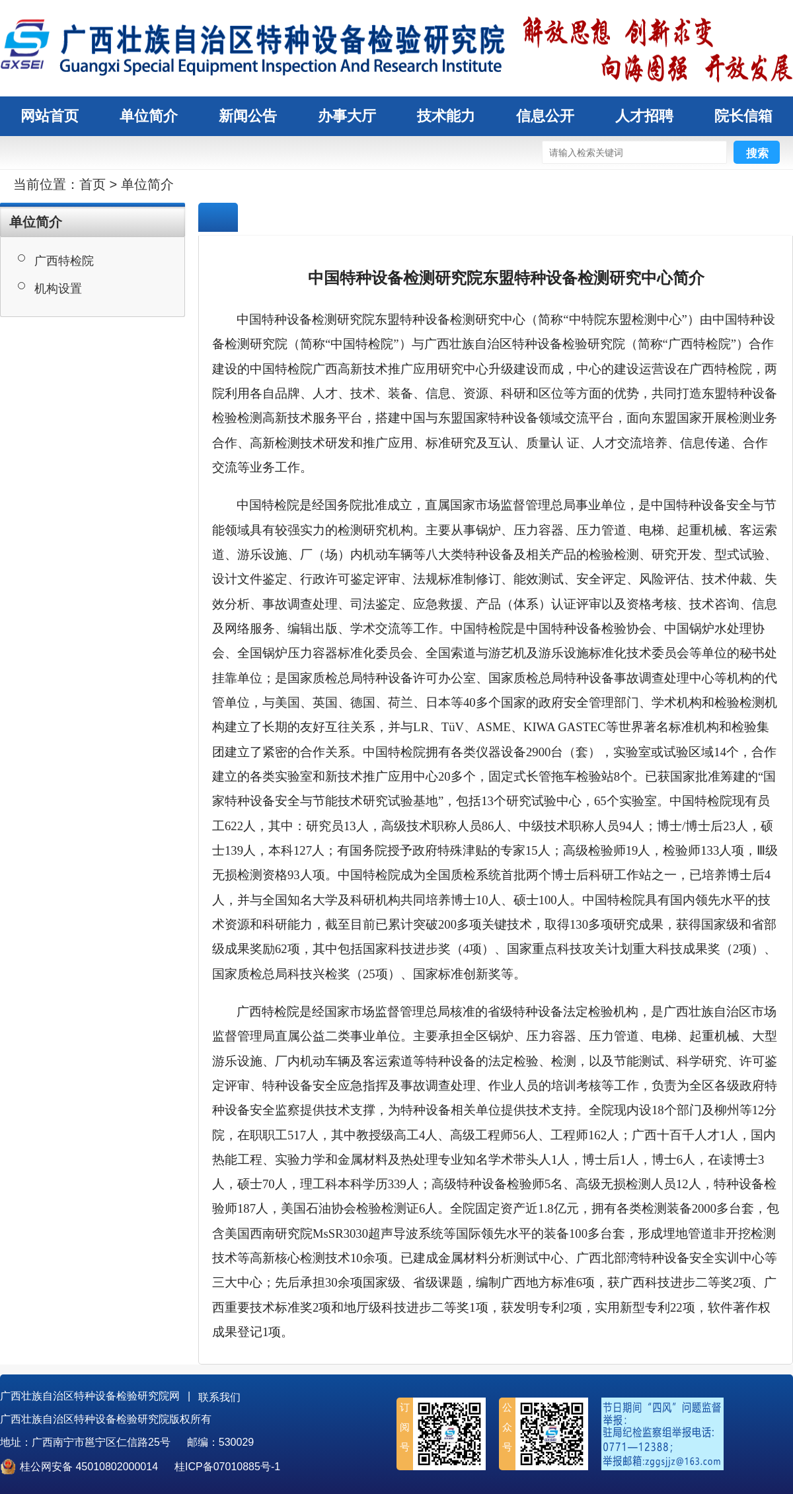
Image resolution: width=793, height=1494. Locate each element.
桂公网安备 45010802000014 (89, 1466)
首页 (92, 184)
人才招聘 (644, 116)
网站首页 (49, 116)
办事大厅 (347, 116)
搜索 (757, 153)
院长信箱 (743, 116)
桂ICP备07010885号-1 (227, 1466)
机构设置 (58, 288)
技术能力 (446, 116)
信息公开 (545, 116)
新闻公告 (248, 116)
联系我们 (219, 1397)
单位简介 (149, 116)
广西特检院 (64, 260)
